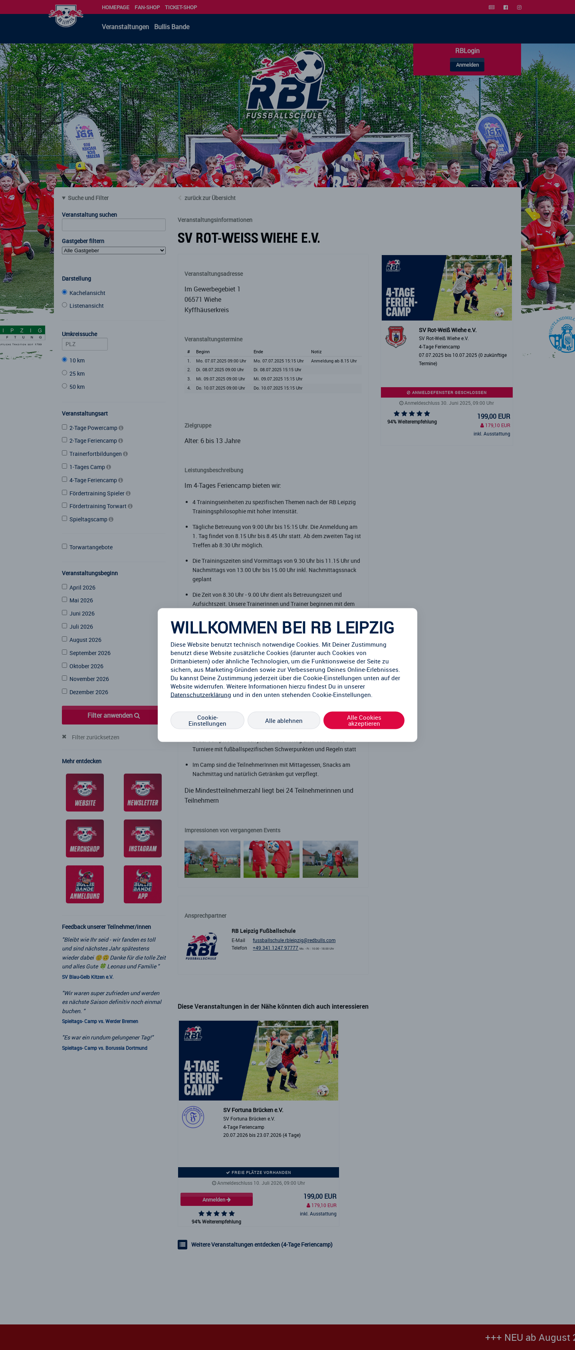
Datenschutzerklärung (201, 695)
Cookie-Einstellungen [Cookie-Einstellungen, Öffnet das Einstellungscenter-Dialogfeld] (207, 720)
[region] (287, 675)
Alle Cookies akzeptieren (364, 720)
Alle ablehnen (284, 720)
